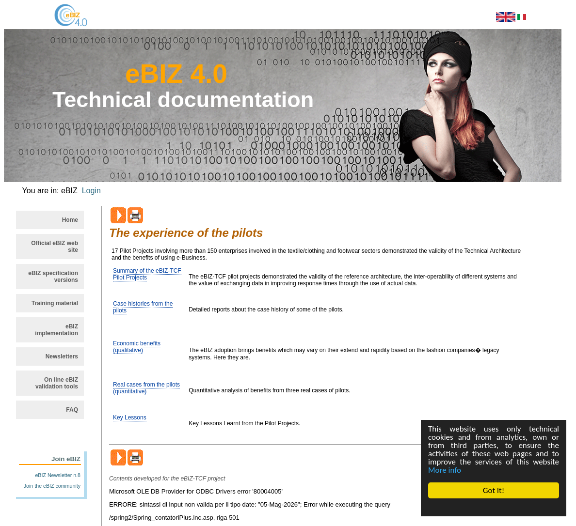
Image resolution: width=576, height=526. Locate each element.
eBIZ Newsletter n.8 (57, 475)
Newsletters (62, 356)
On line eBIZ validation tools (56, 383)
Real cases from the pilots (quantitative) (146, 388)
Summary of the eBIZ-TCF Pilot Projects (147, 274)
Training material (55, 303)
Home (70, 220)
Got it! (493, 490)
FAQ (72, 409)
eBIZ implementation (56, 330)
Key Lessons (129, 417)
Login (91, 190)
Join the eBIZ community (52, 486)
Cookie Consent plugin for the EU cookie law (493, 507)
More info (444, 470)
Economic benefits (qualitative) (136, 347)
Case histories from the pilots (143, 307)
